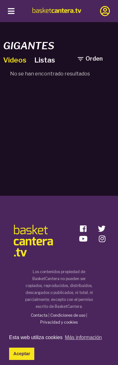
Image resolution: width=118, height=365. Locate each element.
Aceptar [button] (21, 353)
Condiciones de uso (67, 315)
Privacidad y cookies (59, 322)
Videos (15, 60)
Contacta (39, 315)
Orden (90, 58)
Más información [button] (83, 337)
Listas (44, 60)
